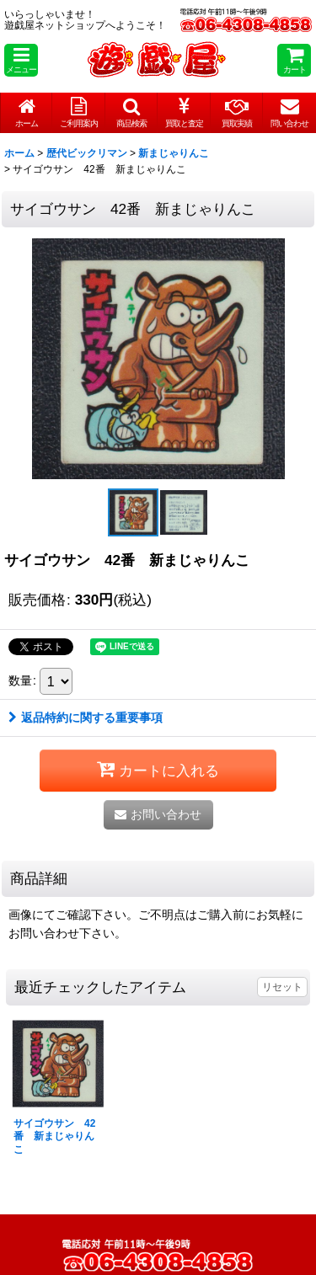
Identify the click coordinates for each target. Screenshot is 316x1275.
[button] (21, 60)
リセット (282, 987)
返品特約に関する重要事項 (85, 717)
